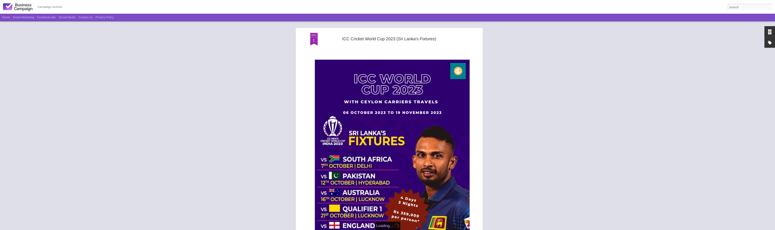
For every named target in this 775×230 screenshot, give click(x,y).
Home (6, 17)
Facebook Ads (46, 17)
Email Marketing (23, 17)
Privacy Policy (104, 17)
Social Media (67, 17)
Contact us (85, 17)
